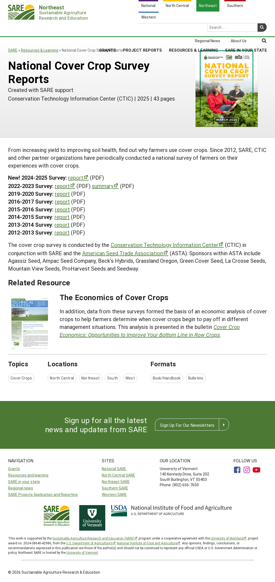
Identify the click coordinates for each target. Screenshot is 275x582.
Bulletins (196, 378)
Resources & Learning (193, 29)
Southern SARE (115, 488)
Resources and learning (28, 475)
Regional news (20, 488)
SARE (12, 50)
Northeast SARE (116, 481)
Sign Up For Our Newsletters (187, 425)
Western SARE (114, 494)
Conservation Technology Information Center (164, 244)
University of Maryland (227, 538)
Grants (107, 29)
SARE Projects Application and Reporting (43, 494)
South (112, 378)
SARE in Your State (246, 29)
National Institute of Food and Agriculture (147, 543)
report (75, 177)
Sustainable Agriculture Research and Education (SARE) (93, 538)
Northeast (90, 378)
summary (102, 185)
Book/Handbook (167, 378)
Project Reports (142, 29)
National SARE (114, 468)
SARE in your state (24, 481)
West (130, 378)
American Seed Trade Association (122, 253)
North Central (62, 378)
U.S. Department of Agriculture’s (89, 543)
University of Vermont (82, 552)
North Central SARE (118, 475)
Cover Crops (21, 378)
